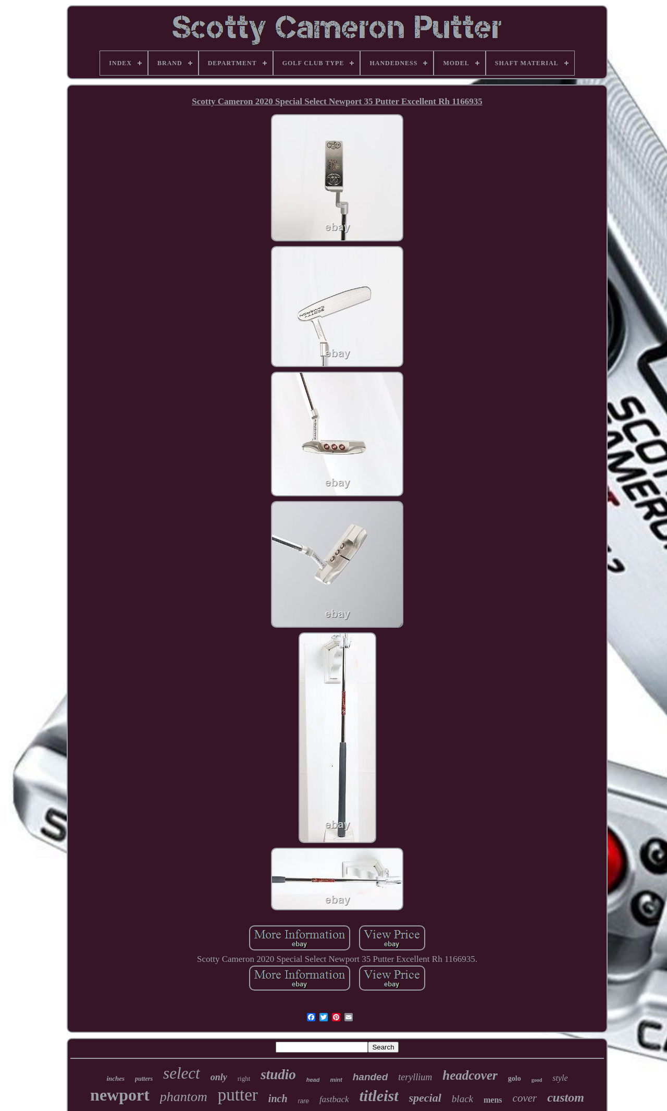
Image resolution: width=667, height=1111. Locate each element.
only (219, 1077)
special (425, 1097)
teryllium (415, 1077)
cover (525, 1098)
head (313, 1080)
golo (514, 1078)
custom (565, 1097)
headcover (470, 1075)
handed (370, 1076)
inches (115, 1078)
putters (144, 1078)
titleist (379, 1095)
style (559, 1077)
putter (238, 1094)
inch (278, 1098)
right (244, 1078)
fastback (334, 1099)
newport (120, 1094)
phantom (183, 1096)
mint (336, 1080)
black (462, 1098)
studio (278, 1074)
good (537, 1080)
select (181, 1073)
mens (493, 1099)
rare (303, 1101)
